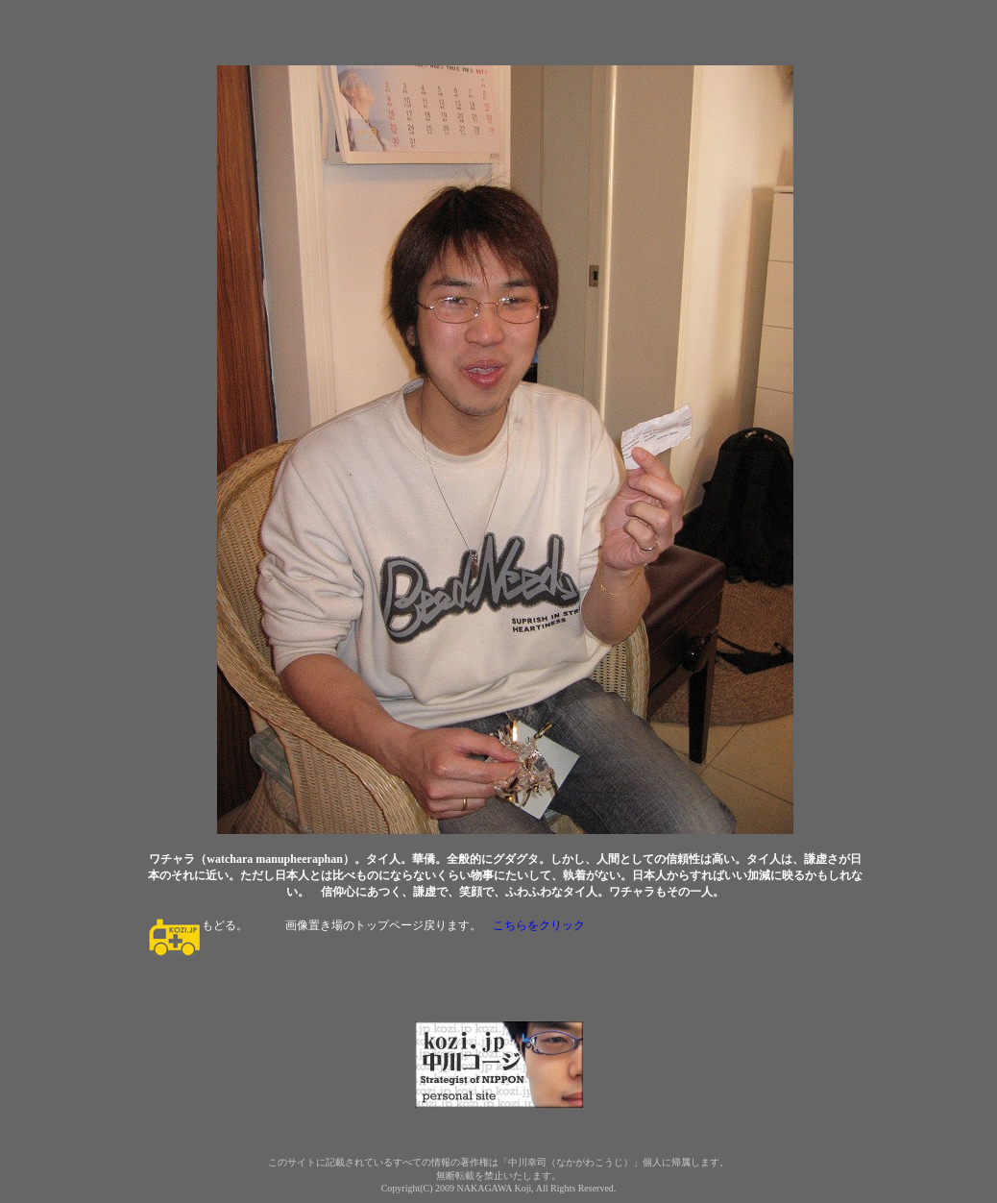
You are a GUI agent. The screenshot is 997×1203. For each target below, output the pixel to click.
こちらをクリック (539, 925)
